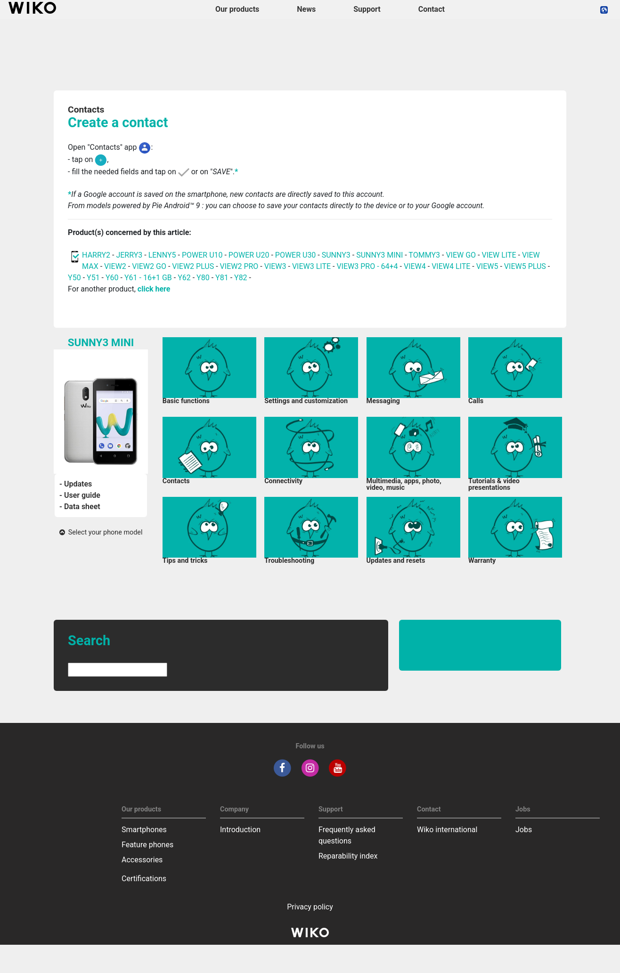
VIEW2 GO (149, 266)
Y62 (184, 277)
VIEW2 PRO (239, 266)
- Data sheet (79, 506)
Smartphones (144, 829)
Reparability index (347, 855)
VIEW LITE (498, 255)
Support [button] (367, 9)
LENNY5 (162, 255)
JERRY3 (130, 255)
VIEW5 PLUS (525, 266)
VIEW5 (488, 266)
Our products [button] (237, 9)
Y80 (203, 277)
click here (154, 288)
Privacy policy (310, 906)
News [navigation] (306, 9)
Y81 (221, 277)
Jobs (523, 829)
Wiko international (447, 829)
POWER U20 (248, 255)
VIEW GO (461, 255)
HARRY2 (96, 255)
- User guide (79, 495)
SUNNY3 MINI (379, 255)
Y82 (240, 277)
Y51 (93, 277)
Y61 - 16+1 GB (149, 277)
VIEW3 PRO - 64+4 (367, 266)
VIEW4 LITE (451, 266)
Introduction (240, 829)
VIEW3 (275, 266)
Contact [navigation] (431, 9)
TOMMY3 (424, 255)
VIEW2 (115, 266)
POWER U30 (295, 255)
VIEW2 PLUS (193, 266)
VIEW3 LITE (311, 266)
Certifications (144, 878)
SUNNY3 (336, 255)
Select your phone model (101, 532)
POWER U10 (202, 255)
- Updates (75, 483)
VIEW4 (415, 266)
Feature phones (147, 844)
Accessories (142, 859)
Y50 (74, 277)
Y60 (112, 277)
